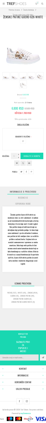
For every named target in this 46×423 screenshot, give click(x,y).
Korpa (38, 3)
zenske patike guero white (21, 301)
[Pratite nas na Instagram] (27, 401)
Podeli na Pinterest (31, 171)
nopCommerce (25, 413)
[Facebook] (19, 401)
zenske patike (25, 295)
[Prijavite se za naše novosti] (19, 357)
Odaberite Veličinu (23, 136)
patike (9, 292)
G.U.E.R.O (26, 94)
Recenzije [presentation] (23, 197)
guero (12, 295)
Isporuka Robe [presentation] (23, 203)
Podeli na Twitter (21, 171)
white (20, 292)
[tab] (23, 191)
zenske (30, 292)
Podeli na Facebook (26, 171)
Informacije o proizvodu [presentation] (23, 191)
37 (23, 141)
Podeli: (15, 171)
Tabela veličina (23, 124)
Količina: (5, 156)
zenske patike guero (21, 298)
